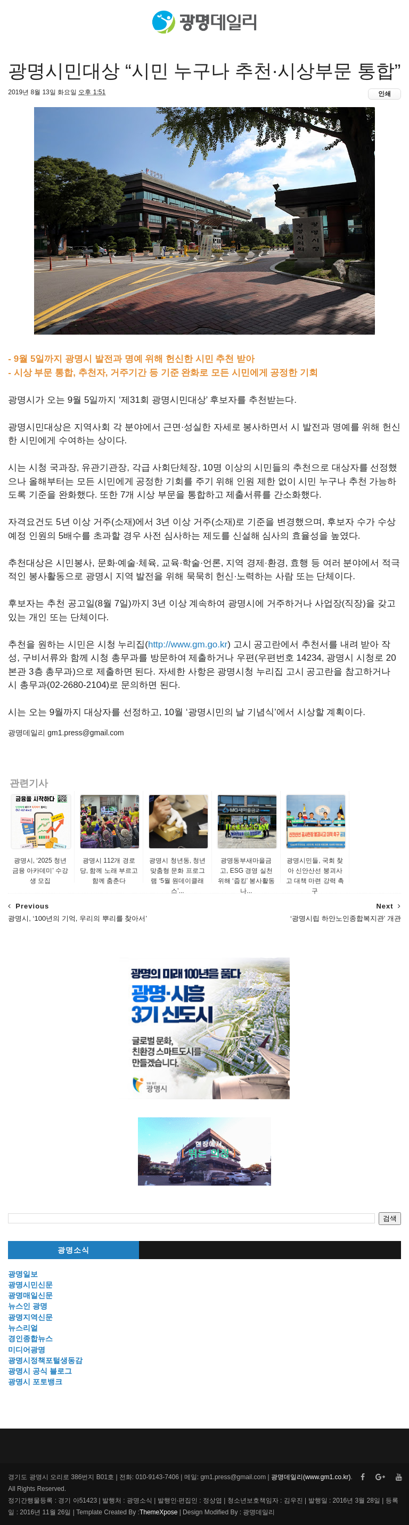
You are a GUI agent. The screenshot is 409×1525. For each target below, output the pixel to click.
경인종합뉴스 (30, 1338)
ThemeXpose (158, 1512)
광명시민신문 (30, 1284)
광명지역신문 (30, 1317)
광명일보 (23, 1274)
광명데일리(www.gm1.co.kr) (310, 1477)
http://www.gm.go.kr (187, 644)
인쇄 (384, 94)
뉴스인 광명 (27, 1306)
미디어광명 (26, 1349)
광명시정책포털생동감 (45, 1360)
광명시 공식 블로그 (40, 1371)
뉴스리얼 (23, 1328)
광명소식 (73, 1250)
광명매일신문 (30, 1295)
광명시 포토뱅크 (35, 1381)
